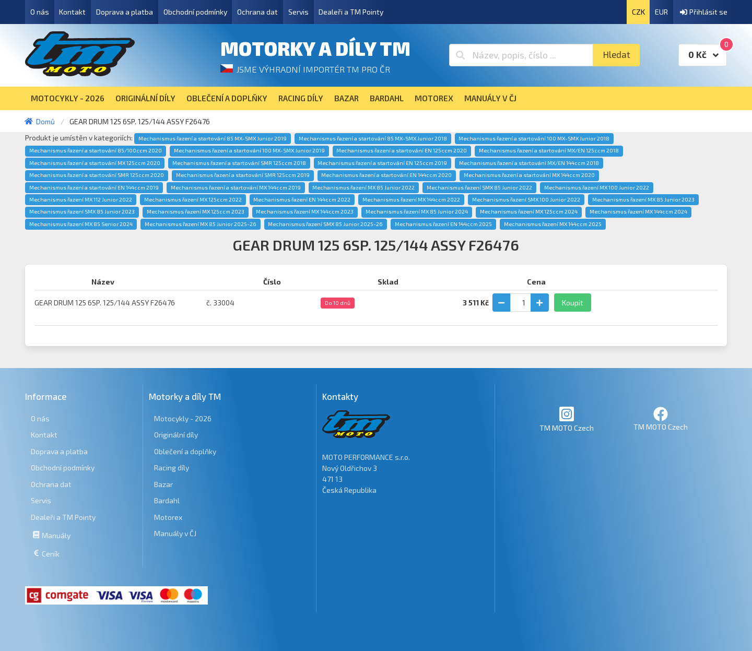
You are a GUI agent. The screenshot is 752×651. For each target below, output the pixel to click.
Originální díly (176, 434)
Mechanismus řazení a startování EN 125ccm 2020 (401, 150)
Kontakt (72, 11)
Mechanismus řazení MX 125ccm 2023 (195, 211)
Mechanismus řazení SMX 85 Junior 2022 (479, 187)
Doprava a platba (124, 11)
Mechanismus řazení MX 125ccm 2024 (529, 211)
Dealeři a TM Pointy (351, 11)
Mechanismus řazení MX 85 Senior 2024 (81, 224)
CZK (638, 11)
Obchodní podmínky (195, 11)
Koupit (572, 302)
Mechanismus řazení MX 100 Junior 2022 (596, 187)
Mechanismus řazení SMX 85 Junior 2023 (82, 211)
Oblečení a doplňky (185, 451)
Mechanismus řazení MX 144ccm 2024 (638, 211)
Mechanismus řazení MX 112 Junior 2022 (80, 199)
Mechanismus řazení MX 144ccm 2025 (553, 224)
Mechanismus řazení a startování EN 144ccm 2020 (386, 175)
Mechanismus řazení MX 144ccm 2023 (305, 211)
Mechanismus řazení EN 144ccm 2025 (443, 224)
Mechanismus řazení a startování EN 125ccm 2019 (382, 163)
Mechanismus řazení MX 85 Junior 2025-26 (200, 224)
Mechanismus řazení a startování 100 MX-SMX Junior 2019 (249, 150)
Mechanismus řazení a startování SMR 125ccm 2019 (243, 175)
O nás (39, 11)
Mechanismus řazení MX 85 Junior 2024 (417, 211)
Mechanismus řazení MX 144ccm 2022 (411, 199)
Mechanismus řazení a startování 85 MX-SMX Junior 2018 (373, 138)
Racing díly (171, 467)
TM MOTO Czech (566, 419)
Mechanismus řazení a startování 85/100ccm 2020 (95, 150)
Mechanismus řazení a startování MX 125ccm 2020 (94, 163)
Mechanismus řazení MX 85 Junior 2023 (643, 199)
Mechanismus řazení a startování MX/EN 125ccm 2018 (549, 150)
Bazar (163, 484)
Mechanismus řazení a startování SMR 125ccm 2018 (239, 163)
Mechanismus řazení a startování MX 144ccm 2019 (236, 187)
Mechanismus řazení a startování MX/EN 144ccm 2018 (529, 163)
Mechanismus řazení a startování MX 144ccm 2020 (529, 175)
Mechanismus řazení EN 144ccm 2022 (301, 199)
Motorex (168, 517)
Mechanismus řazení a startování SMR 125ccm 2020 (96, 175)
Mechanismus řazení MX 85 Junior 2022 (363, 187)
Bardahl (167, 500)
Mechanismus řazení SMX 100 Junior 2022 (526, 199)
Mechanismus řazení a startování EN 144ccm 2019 (94, 187)
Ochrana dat (257, 11)
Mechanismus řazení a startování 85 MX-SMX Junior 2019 (212, 138)
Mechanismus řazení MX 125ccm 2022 (193, 199)
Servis (298, 11)
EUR (661, 11)
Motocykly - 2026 (183, 418)
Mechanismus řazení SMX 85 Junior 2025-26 (325, 224)
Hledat (616, 54)
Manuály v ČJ (175, 533)
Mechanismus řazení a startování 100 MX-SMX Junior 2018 (534, 138)
